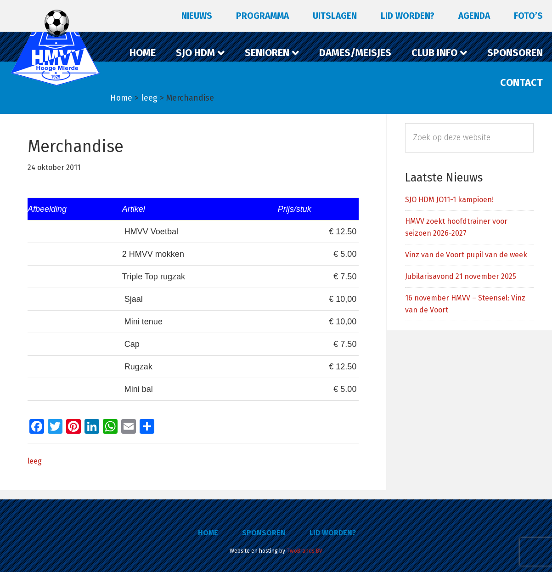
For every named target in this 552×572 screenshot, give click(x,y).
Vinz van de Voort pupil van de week (466, 254)
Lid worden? (333, 532)
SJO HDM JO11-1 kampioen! (449, 199)
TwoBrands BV (304, 551)
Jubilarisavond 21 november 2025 (460, 276)
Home (208, 532)
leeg (35, 461)
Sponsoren (264, 532)
